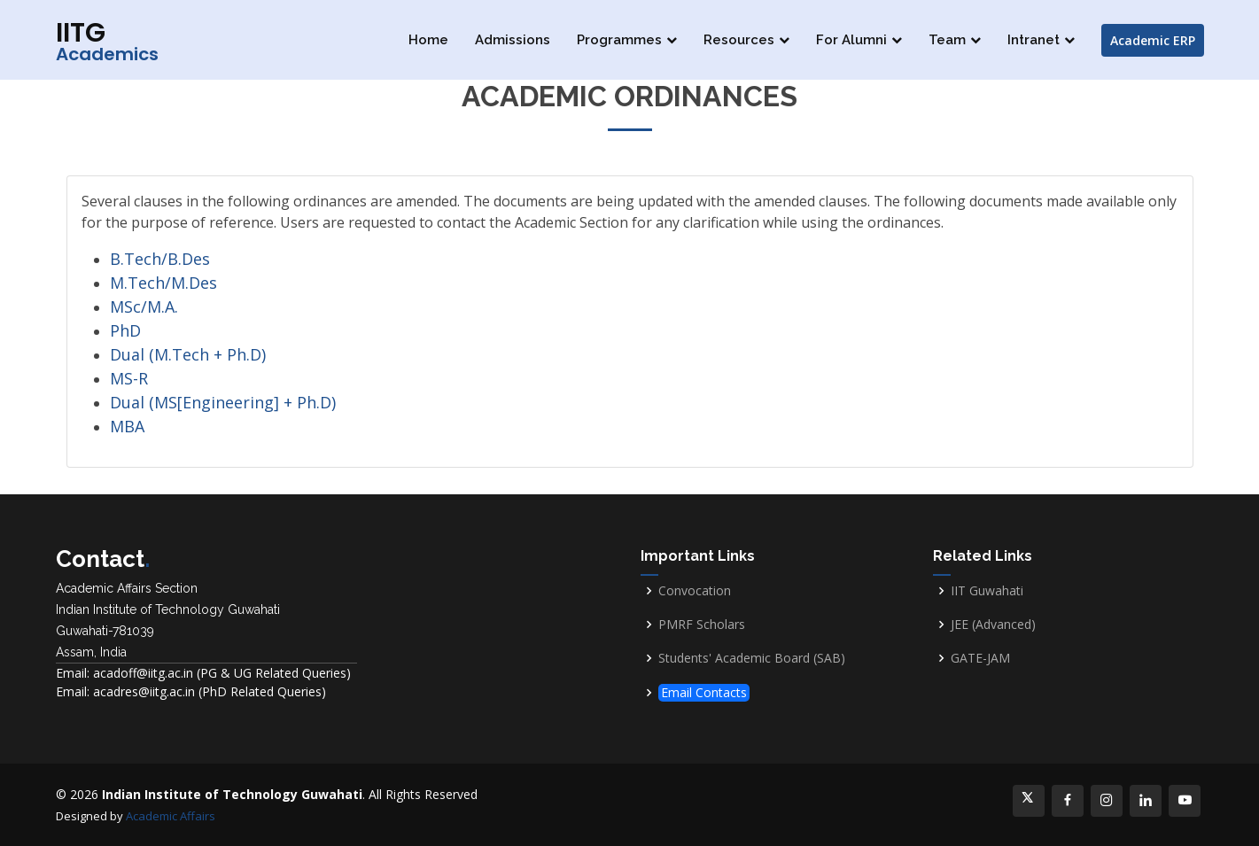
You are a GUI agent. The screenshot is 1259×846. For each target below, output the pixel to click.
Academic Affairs (170, 816)
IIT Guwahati (987, 591)
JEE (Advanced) (993, 624)
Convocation (694, 591)
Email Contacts (704, 692)
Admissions (512, 40)
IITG (107, 40)
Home (428, 40)
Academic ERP (1152, 40)
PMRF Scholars (701, 624)
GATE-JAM (980, 658)
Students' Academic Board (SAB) (751, 658)
